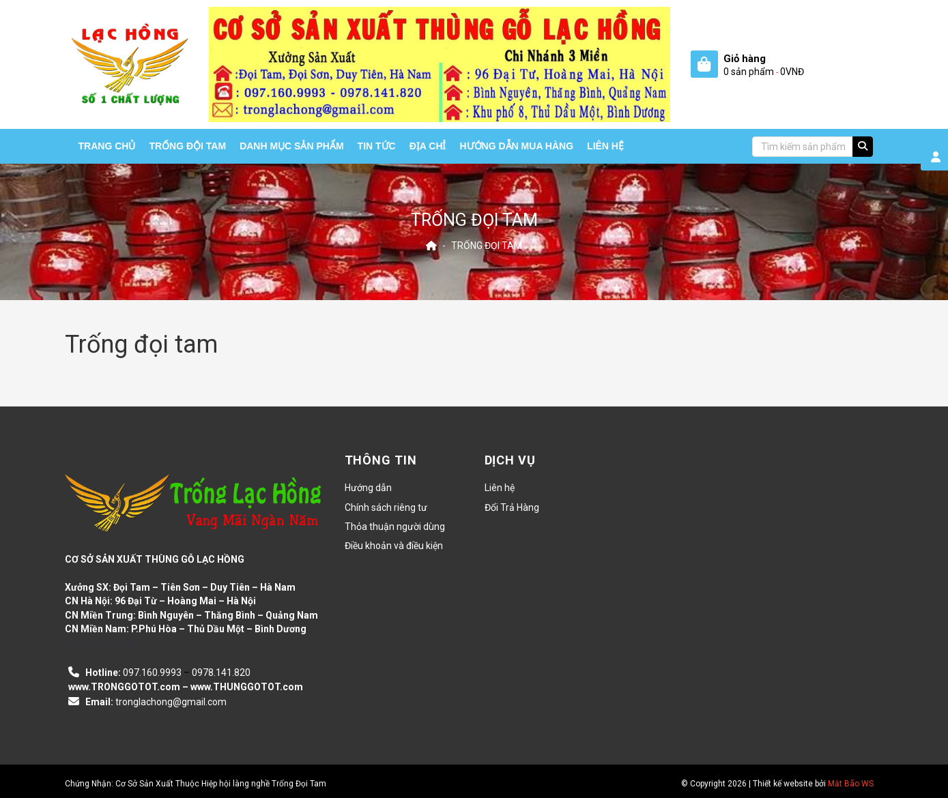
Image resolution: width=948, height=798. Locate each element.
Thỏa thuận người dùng (395, 526)
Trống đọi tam (486, 245)
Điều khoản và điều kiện (394, 545)
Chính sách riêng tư (386, 507)
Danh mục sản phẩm (291, 146)
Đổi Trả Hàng (512, 507)
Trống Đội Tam (187, 146)
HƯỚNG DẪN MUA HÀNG (517, 146)
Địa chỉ (428, 146)
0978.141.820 (221, 672)
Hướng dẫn (368, 487)
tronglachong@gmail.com (171, 701)
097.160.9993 (152, 672)
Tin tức (377, 146)
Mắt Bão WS (851, 783)
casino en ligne (101, 643)
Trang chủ (107, 146)
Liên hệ (605, 146)
